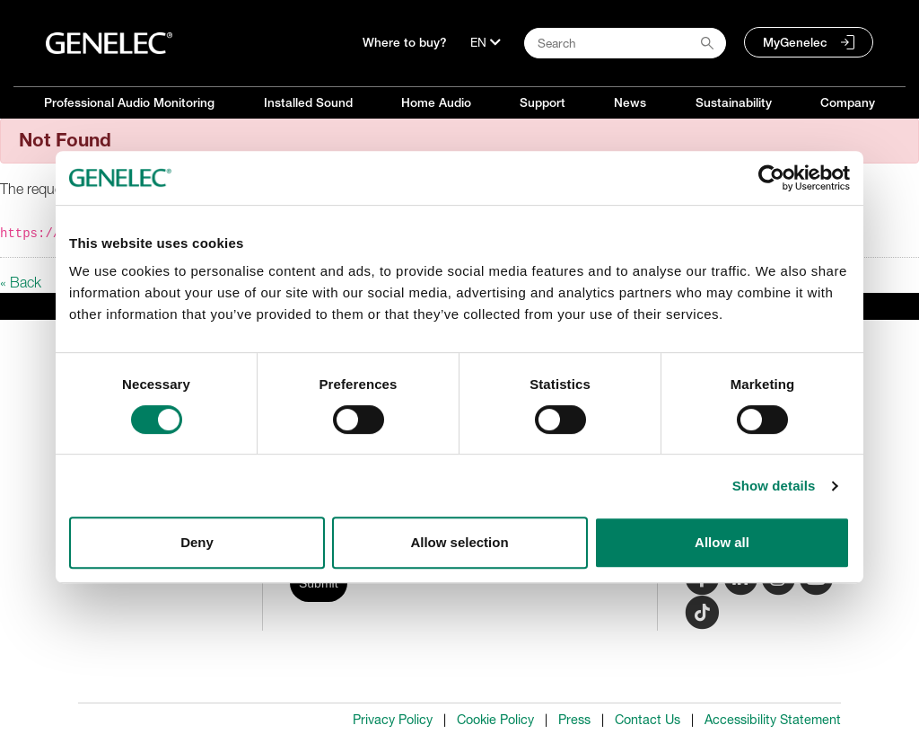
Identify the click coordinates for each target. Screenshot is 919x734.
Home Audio (436, 102)
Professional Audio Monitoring (129, 102)
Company (847, 102)
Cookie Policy (495, 720)
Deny (197, 542)
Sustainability (734, 102)
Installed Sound (308, 102)
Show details (774, 485)
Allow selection (459, 542)
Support (542, 102)
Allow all (722, 542)
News (630, 102)
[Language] (485, 42)
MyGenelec (795, 42)
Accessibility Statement (773, 720)
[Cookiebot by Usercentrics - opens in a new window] (771, 177)
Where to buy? (405, 42)
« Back (20, 282)
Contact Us (647, 720)
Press (574, 720)
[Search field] (625, 43)
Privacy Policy (393, 720)
